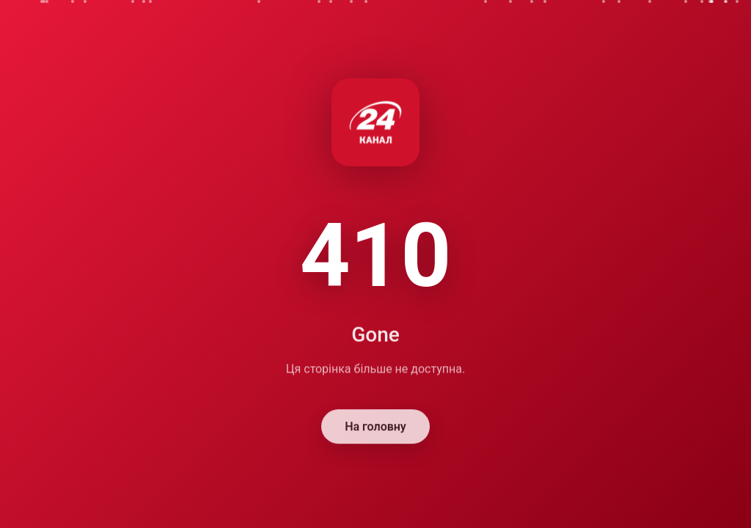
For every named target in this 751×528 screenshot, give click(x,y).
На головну (375, 427)
